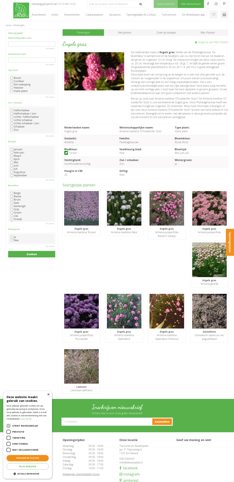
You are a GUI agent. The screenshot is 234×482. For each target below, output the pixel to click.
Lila (14, 216)
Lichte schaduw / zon (25, 123)
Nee (15, 240)
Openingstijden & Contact (131, 453)
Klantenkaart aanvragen (130, 463)
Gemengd (18, 206)
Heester (17, 88)
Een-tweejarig (21, 84)
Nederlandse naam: (17, 54)
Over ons (123, 456)
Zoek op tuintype (166, 32)
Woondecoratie (70, 459)
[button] (27, 473)
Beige (16, 193)
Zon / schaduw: (15, 103)
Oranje (16, 219)
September (19, 175)
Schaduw (17, 126)
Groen (16, 212)
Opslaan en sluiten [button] (27, 458)
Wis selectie (50, 48)
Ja (13, 237)
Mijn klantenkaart (127, 466)
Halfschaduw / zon (23, 113)
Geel (15, 203)
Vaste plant (19, 91)
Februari (17, 152)
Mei (14, 162)
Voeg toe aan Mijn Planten (213, 42)
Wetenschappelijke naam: (20, 38)
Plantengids (83, 32)
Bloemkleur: (13, 185)
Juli (14, 169)
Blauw (16, 196)
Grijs (15, 209)
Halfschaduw (20, 110)
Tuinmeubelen (70, 453)
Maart (16, 156)
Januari (16, 149)
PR (224, 4)
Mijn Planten (208, 32)
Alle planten (124, 32)
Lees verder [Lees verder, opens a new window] (26, 418)
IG (216, 4)
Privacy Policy (221, 477)
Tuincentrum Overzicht (202, 477)
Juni (14, 165)
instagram (131, 430)
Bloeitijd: (12, 142)
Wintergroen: (14, 229)
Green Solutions (181, 477)
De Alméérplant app (129, 459)
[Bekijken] (224, 15)
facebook (129, 424)
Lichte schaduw (21, 120)
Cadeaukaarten (70, 463)
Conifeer (17, 81)
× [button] (48, 394)
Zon (15, 130)
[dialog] (27, 435)
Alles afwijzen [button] (27, 466)
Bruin (15, 199)
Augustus (18, 172)
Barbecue (67, 456)
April (15, 159)
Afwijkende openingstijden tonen (81, 430)
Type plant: (13, 70)
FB (208, 4)
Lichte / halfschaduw (25, 117)
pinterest (130, 436)
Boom (16, 78)
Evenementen (69, 466)
